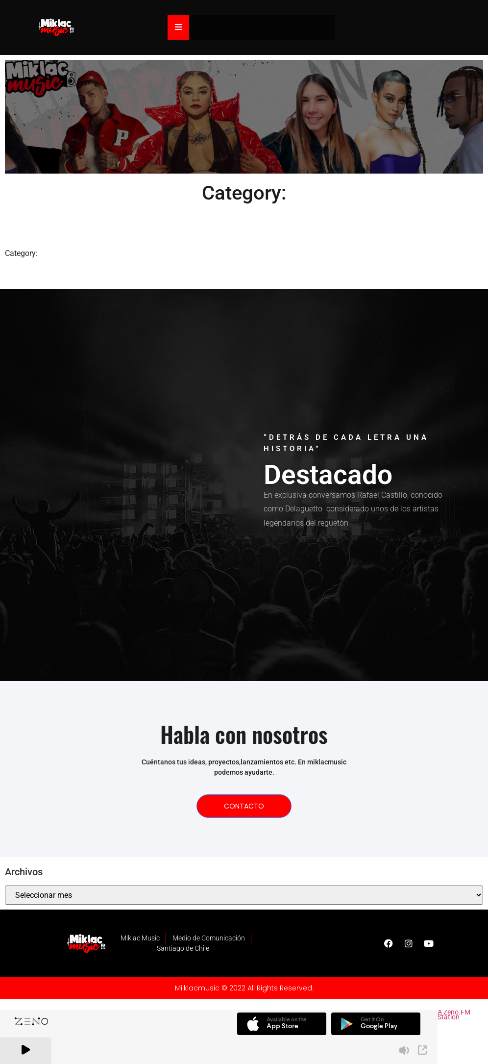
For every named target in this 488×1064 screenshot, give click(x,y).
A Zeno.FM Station (454, 1015)
